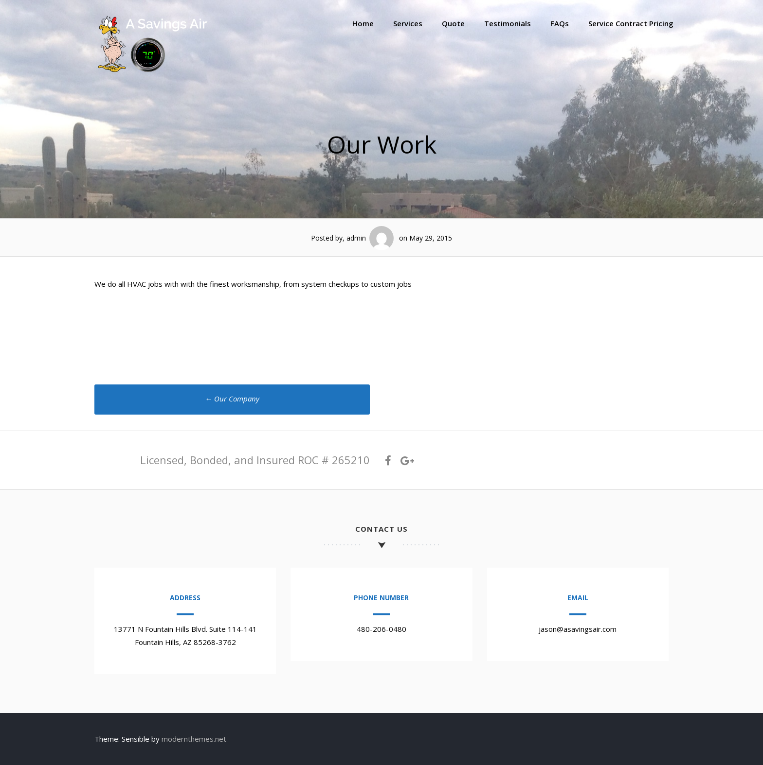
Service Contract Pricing (630, 23)
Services (407, 23)
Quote (453, 23)
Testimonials (507, 23)
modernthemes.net (194, 739)
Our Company (232, 398)
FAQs (559, 23)
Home (363, 23)
